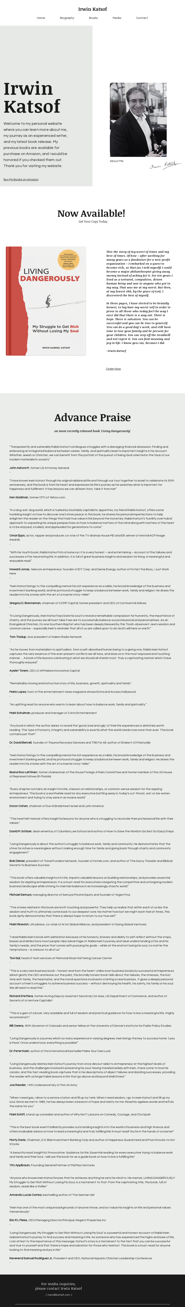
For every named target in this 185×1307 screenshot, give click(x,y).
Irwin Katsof (92, 9)
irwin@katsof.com (59, 1295)
